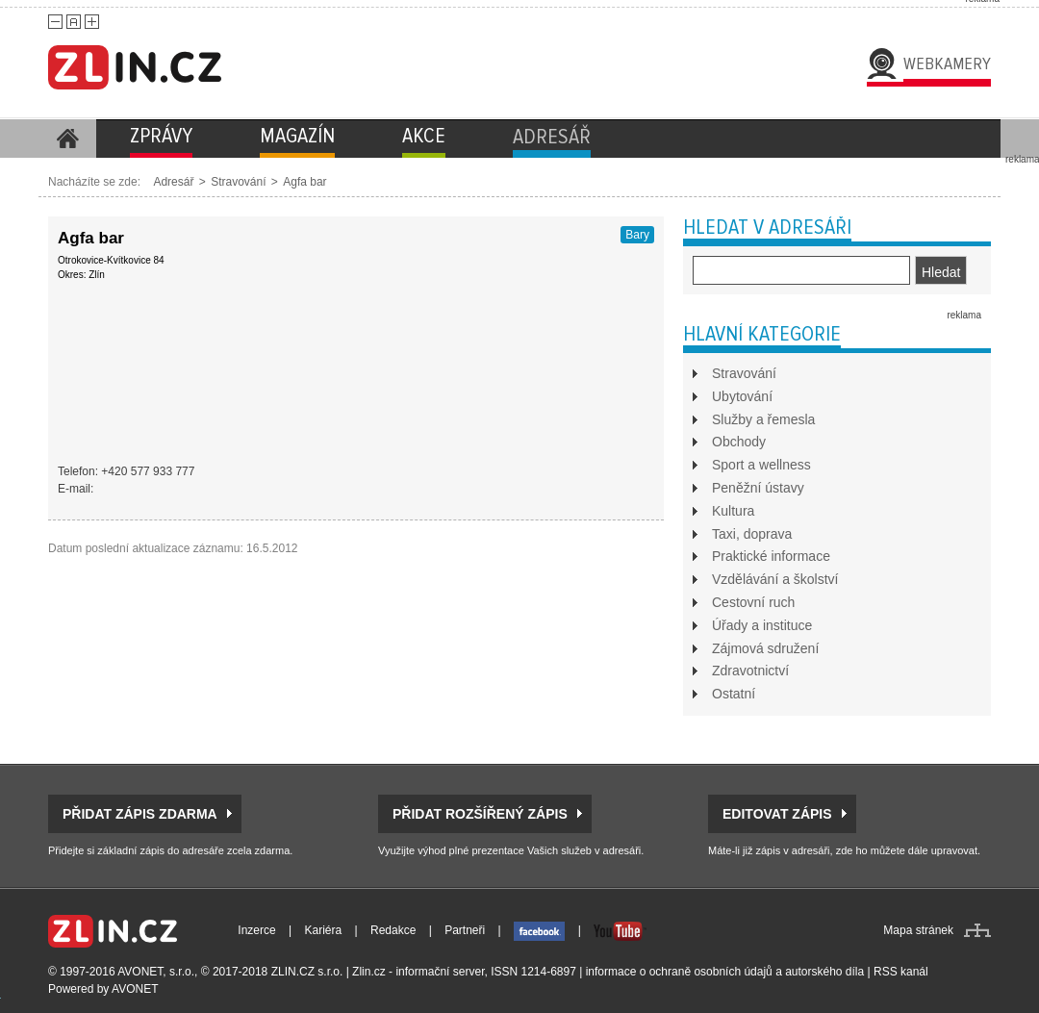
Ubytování (742, 396)
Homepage (67, 138)
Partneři (464, 930)
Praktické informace (771, 556)
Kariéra (323, 930)
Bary (637, 234)
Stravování (238, 182)
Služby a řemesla (763, 419)
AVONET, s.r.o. (155, 971)
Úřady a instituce (762, 625)
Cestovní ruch (753, 602)
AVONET (135, 989)
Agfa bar (304, 182)
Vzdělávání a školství (775, 579)
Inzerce (256, 930)
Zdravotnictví (750, 670)
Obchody (739, 441)
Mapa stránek (918, 930)
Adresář (173, 182)
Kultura (733, 511)
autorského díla (824, 971)
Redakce (393, 930)
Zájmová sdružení (765, 648)
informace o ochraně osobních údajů (679, 971)
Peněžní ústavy (758, 487)
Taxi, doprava (752, 534)
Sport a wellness (761, 464)
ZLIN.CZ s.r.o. (307, 971)
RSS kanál (901, 971)
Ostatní (733, 693)
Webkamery (947, 63)
